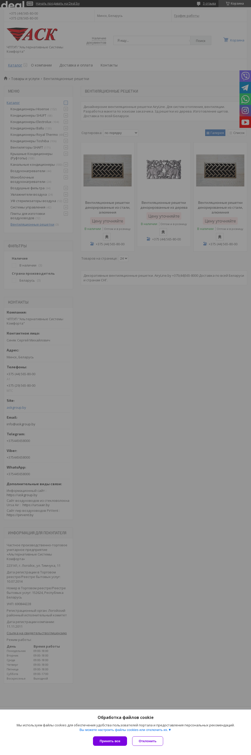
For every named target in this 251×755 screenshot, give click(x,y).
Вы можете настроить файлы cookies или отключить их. (123, 730)
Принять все (110, 741)
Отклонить (147, 741)
